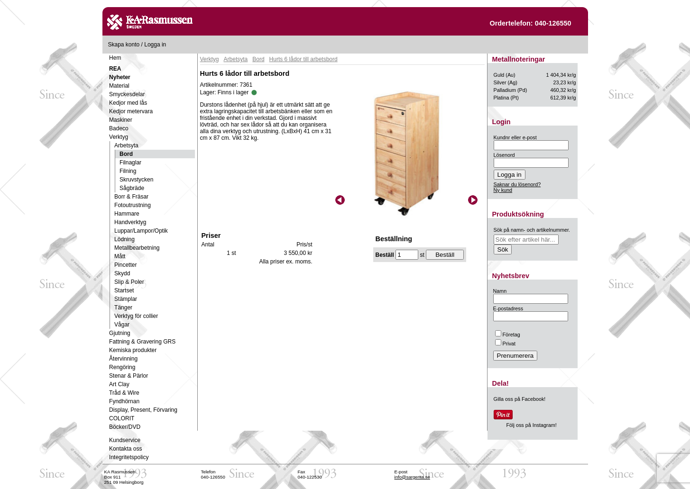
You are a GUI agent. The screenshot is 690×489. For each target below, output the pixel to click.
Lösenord (504, 155)
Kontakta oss (125, 448)
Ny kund (503, 190)
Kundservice (124, 440)
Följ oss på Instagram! (531, 425)
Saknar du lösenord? (517, 184)
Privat (505, 343)
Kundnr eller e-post (515, 137)
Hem (115, 57)
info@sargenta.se (412, 477)
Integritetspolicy (128, 457)
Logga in (155, 44)
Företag (507, 334)
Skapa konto (124, 44)
